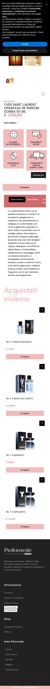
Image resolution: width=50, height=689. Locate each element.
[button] (46, 4)
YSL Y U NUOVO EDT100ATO (19, 398)
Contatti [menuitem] (8, 592)
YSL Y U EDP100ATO (15, 512)
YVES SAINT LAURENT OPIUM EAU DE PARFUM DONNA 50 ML (21, 108)
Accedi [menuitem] (8, 649)
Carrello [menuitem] (9, 659)
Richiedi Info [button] (38, 175)
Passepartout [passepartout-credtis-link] (31, 687)
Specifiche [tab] (32, 199)
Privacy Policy (12, 607)
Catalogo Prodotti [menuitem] (13, 626)
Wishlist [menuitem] (9, 664)
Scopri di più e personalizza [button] (25, 50)
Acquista (24, 187)
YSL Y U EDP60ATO (15, 455)
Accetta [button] (25, 44)
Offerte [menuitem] (7, 631)
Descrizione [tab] (17, 199)
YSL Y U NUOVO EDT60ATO (19, 342)
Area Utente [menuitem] (11, 654)
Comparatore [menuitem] (11, 669)
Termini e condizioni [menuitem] (13, 597)
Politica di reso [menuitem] (11, 603)
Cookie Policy (11, 610)
